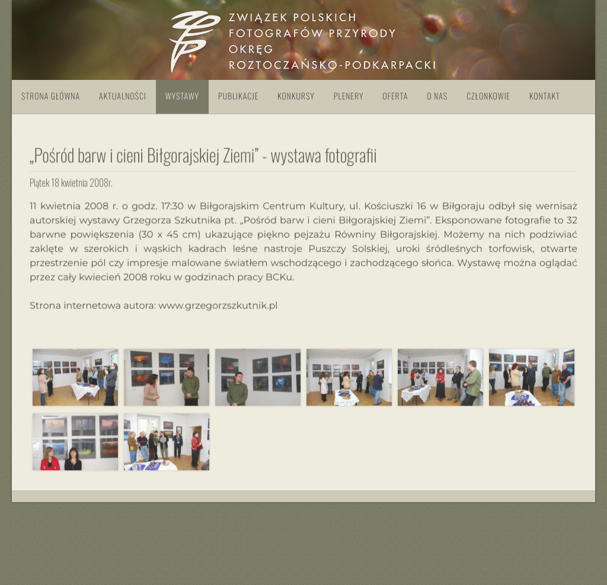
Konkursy (295, 96)
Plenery (349, 96)
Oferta (395, 96)
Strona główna (50, 96)
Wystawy (182, 96)
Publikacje (238, 96)
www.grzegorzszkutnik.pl (217, 305)
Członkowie (488, 96)
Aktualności (122, 96)
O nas (437, 96)
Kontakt (544, 96)
